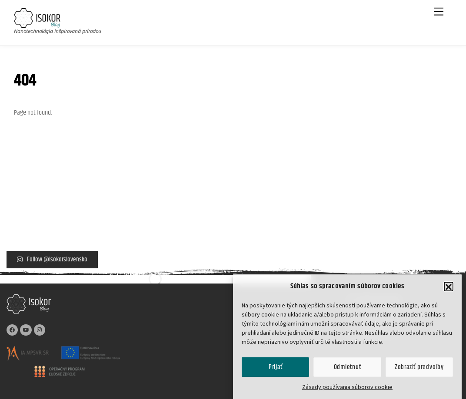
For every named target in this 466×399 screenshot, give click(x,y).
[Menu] (438, 11)
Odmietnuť (347, 371)
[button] (448, 291)
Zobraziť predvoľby (419, 371)
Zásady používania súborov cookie (347, 392)
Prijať (276, 371)
